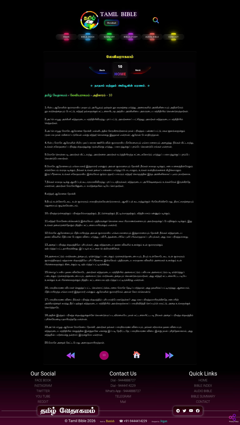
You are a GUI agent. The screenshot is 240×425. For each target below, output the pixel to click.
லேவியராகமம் (80, 95)
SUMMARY (109, 37)
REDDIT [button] (43, 402)
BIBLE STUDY (131, 37)
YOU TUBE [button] (43, 396)
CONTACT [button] (203, 402)
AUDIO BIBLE (152, 37)
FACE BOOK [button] (43, 380)
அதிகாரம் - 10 (102, 95)
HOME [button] (203, 380)
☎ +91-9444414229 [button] (133, 421)
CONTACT (174, 37)
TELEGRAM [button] (123, 396)
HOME (66, 37)
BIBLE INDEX (87, 37)
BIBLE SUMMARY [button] (203, 396)
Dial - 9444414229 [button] (123, 385)
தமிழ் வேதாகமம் (56, 95)
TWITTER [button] (43, 391)
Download (111, 22)
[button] (90, 20)
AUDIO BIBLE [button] (203, 391)
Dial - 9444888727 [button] (123, 380)
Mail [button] (123, 402)
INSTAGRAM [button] (43, 385)
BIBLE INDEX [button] (203, 385)
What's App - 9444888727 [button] (123, 391)
